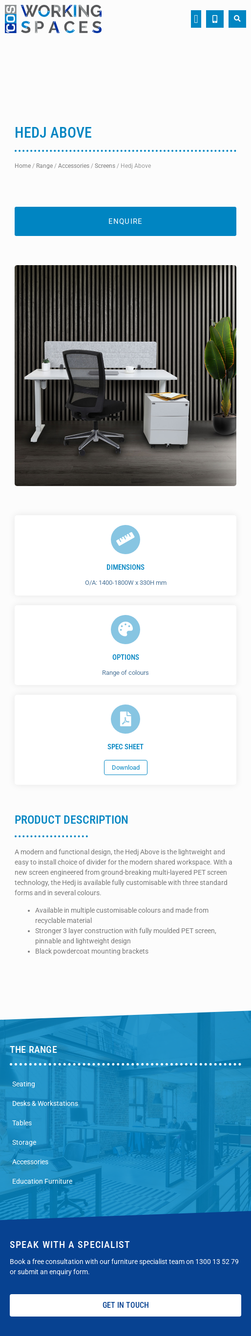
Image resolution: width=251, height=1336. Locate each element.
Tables (22, 1123)
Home (23, 165)
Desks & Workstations (45, 1103)
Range (44, 165)
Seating (23, 1084)
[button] (196, 19)
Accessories (73, 165)
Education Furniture (42, 1181)
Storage (24, 1142)
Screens (105, 165)
